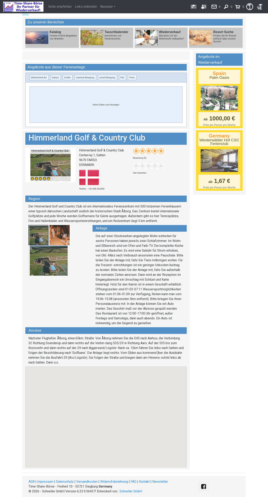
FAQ (133, 481)
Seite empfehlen (60, 6)
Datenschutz (65, 481)
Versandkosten (87, 481)
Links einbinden (86, 6)
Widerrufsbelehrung (114, 481)
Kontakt (144, 481)
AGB (32, 481)
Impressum (45, 481)
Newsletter (160, 481)
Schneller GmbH (131, 491)
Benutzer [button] (106, 6)
